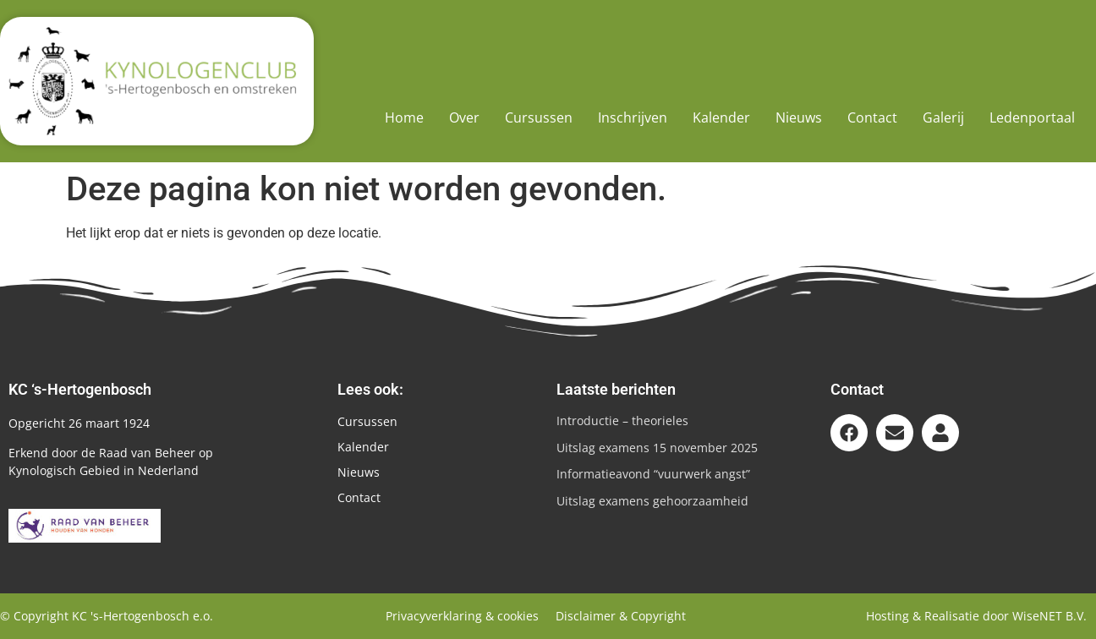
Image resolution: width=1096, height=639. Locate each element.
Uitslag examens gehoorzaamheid (652, 501)
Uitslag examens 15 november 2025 (657, 448)
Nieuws (798, 117)
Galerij (943, 117)
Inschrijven (632, 117)
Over (464, 117)
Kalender (721, 117)
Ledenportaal (1032, 117)
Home (404, 117)
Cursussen (539, 117)
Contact (872, 117)
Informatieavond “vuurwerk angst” (653, 474)
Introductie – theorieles (622, 420)
